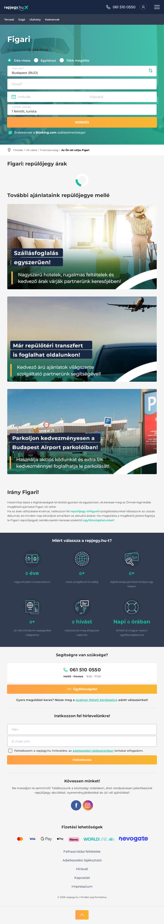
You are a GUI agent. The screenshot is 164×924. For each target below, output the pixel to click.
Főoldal (18, 150)
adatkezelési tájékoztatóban (93, 750)
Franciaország (49, 150)
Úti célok (31, 150)
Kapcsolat (82, 878)
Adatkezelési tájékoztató (82, 860)
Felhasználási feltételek (82, 851)
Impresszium (82, 886)
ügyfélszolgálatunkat (98, 520)
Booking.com (46, 132)
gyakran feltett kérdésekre (96, 700)
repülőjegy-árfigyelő (85, 511)
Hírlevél (82, 869)
